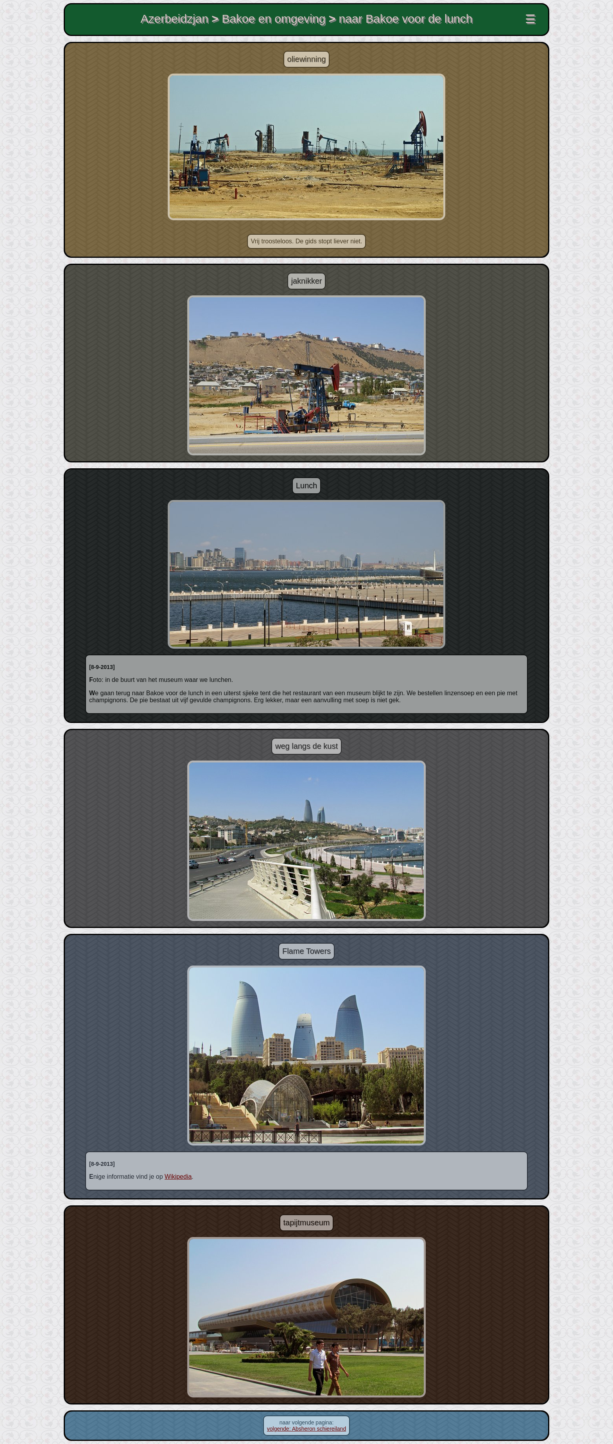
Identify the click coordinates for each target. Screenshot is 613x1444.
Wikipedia (178, 1176)
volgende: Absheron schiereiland (306, 1429)
